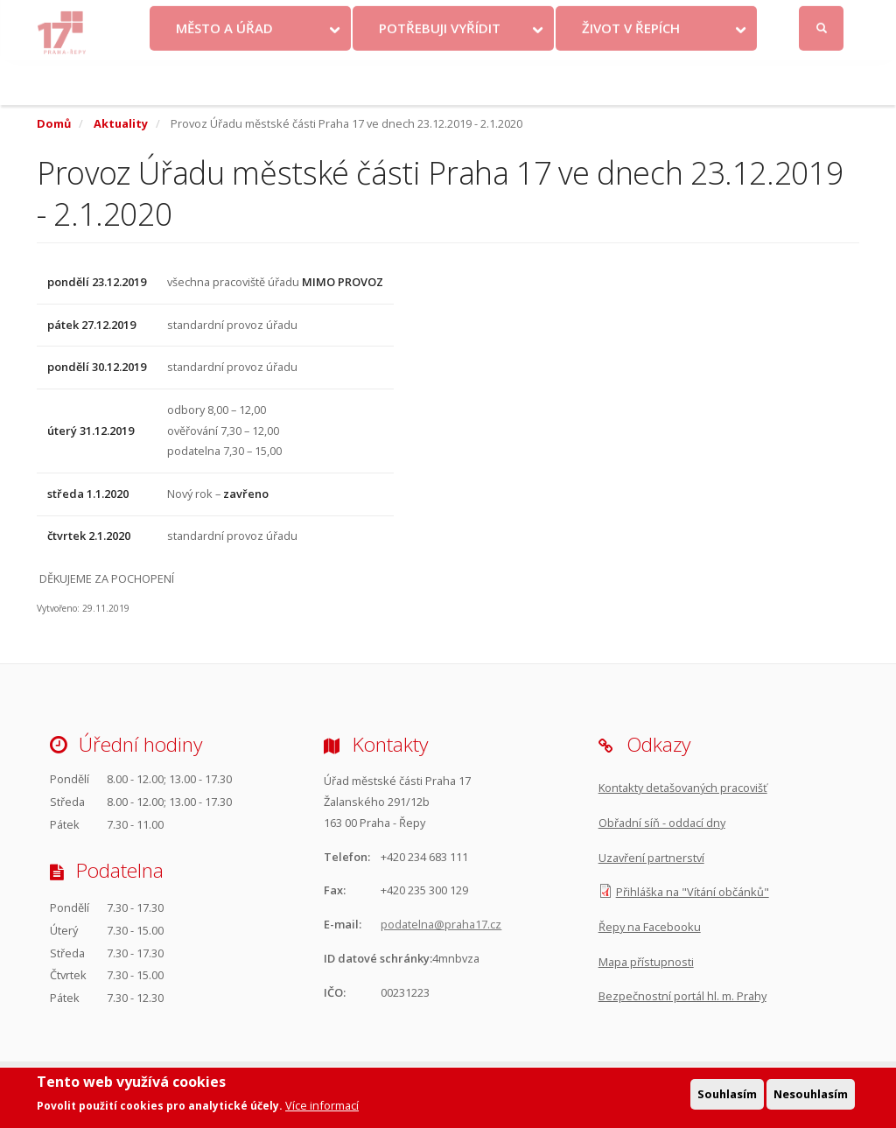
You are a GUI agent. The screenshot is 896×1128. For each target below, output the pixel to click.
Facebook (727, 18)
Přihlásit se (823, 18)
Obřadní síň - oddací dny (661, 822)
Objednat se (525, 18)
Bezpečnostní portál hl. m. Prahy (682, 996)
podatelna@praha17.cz (441, 924)
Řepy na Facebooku (649, 927)
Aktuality (121, 123)
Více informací (322, 1109)
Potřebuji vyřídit (439, 72)
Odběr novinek (615, 18)
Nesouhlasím (811, 1096)
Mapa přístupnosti (646, 962)
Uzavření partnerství (651, 857)
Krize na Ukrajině (347, 18)
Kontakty (447, 18)
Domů (54, 123)
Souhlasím (727, 1096)
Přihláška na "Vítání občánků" (692, 892)
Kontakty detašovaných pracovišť (682, 787)
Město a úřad (224, 72)
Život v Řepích (631, 72)
